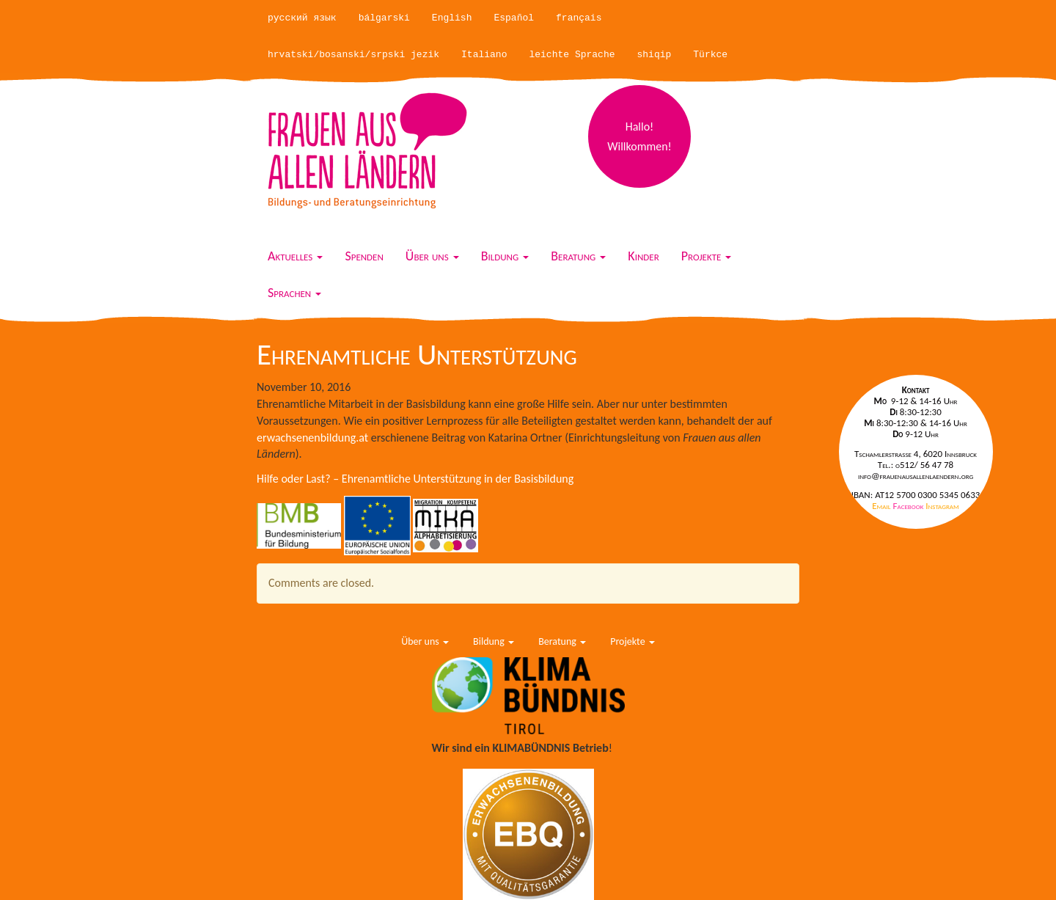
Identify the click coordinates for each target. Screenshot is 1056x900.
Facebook (909, 505)
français (578, 17)
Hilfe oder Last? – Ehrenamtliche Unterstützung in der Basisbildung (415, 479)
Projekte (706, 256)
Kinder (643, 256)
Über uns (432, 256)
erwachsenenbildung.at (312, 437)
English (452, 17)
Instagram (941, 505)
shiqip (654, 54)
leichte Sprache (572, 54)
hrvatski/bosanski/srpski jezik (353, 54)
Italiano (484, 54)
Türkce (710, 54)
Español (514, 17)
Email (882, 505)
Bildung (505, 256)
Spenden (364, 256)
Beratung (578, 256)
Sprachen (294, 293)
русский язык (302, 17)
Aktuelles (295, 256)
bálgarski (384, 17)
